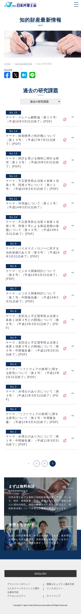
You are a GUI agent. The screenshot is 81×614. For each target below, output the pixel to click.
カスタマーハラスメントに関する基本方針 (23, 590)
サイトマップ (53, 596)
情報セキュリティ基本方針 (60, 584)
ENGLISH (40, 573)
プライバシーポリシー (18, 584)
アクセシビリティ (16, 596)
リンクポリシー (54, 588)
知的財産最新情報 (23, 64)
